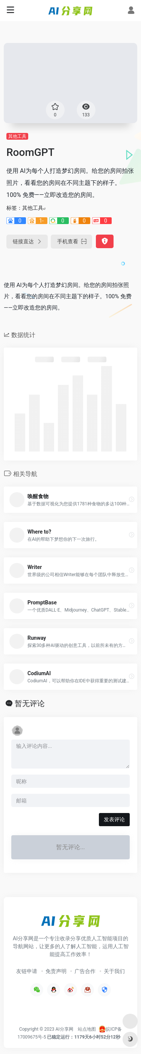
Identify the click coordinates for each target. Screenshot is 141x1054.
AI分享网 (64, 1029)
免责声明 (56, 971)
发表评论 (114, 819)
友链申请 (26, 971)
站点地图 (87, 1029)
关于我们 (114, 971)
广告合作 (85, 971)
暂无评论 (30, 703)
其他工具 (17, 136)
